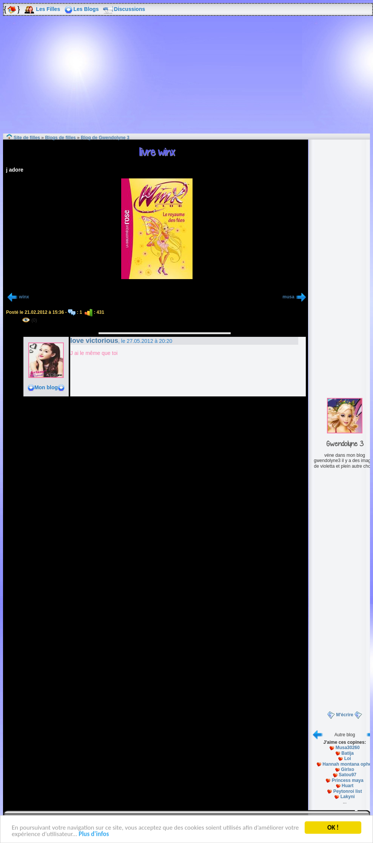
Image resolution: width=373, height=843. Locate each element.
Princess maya (348, 780)
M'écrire (344, 714)
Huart (347, 785)
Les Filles (48, 9)
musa (288, 296)
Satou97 (347, 774)
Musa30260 (348, 747)
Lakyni (348, 796)
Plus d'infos (94, 835)
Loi (347, 758)
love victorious (94, 340)
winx (24, 296)
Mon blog (46, 387)
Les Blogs (86, 9)
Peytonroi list (347, 791)
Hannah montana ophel (347, 764)
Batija (347, 753)
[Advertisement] (186, 80)
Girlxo (347, 769)
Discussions (129, 9)
